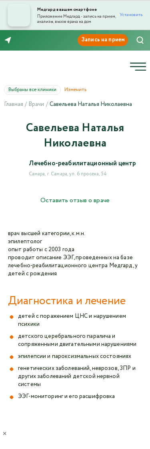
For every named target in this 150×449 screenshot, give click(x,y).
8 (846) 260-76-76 (31, 40)
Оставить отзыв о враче (75, 200)
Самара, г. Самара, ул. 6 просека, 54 (68, 174)
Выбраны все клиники (34, 89)
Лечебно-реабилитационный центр (82, 163)
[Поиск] (140, 40)
